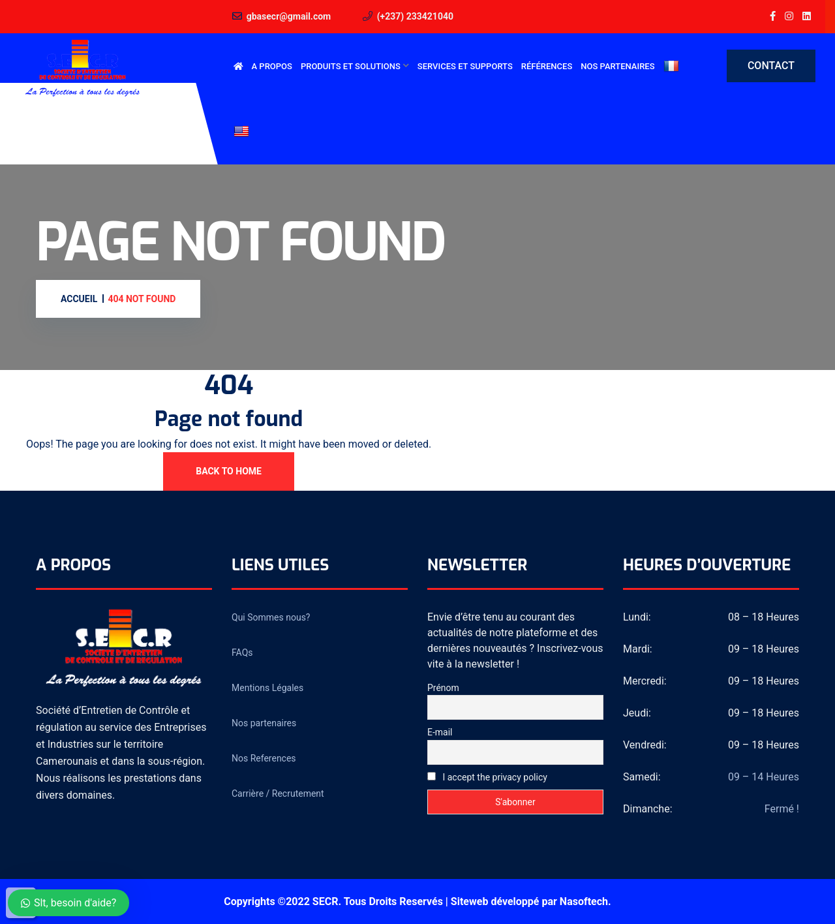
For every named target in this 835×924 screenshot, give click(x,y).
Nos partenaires (617, 66)
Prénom (443, 688)
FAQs (242, 652)
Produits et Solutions (351, 66)
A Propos (272, 66)
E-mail (440, 732)
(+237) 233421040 (415, 16)
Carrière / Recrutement (278, 793)
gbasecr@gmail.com (289, 16)
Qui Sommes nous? (271, 617)
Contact (771, 65)
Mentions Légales (267, 688)
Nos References (264, 758)
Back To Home (229, 471)
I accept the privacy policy (487, 777)
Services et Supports (465, 66)
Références (546, 66)
